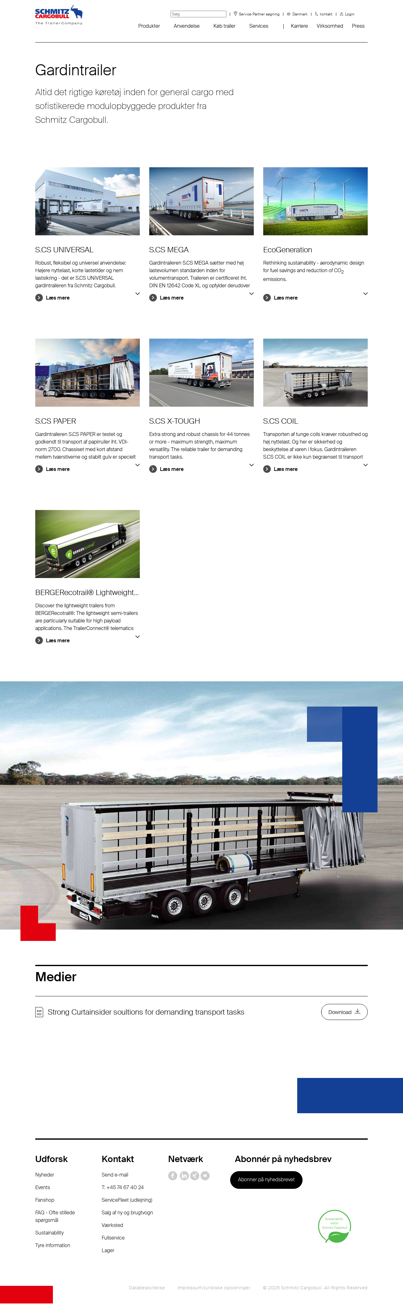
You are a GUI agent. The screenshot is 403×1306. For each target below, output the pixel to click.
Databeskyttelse (147, 1290)
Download (338, 1013)
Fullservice (113, 1240)
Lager (108, 1253)
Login (350, 14)
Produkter (149, 26)
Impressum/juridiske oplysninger (214, 1290)
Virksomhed (330, 26)
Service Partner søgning (259, 14)
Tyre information (52, 1248)
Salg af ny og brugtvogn (127, 1215)
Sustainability (49, 1235)
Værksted (112, 1227)
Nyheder (44, 1177)
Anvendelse (187, 26)
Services (258, 26)
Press (358, 26)
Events (42, 1190)
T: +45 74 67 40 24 (123, 1190)
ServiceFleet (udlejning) (127, 1202)
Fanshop (44, 1202)
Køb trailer (224, 26)
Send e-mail (115, 1177)
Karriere (299, 26)
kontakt (326, 14)
